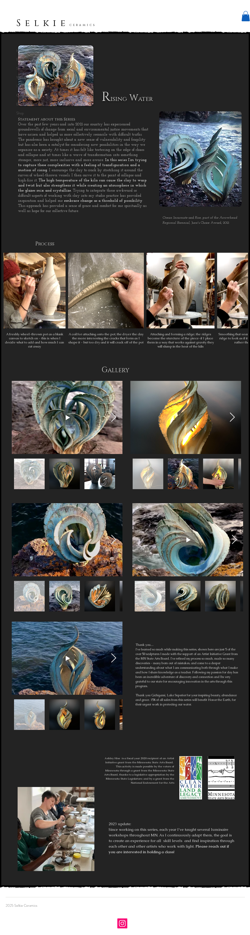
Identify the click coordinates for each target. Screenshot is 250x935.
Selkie (42, 23)
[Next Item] (239, 304)
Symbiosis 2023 (28, 68)
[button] (245, 16)
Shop (20, 113)
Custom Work (26, 95)
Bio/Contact (25, 104)
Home (21, 51)
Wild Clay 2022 (28, 77)
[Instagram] (122, 923)
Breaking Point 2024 (31, 59)
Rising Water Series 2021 (35, 86)
